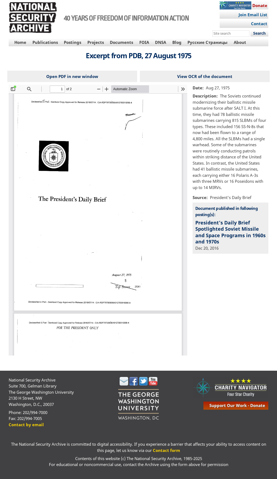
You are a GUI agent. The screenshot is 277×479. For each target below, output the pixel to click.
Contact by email (26, 424)
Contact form (166, 450)
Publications (45, 42)
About (240, 42)
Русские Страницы (207, 42)
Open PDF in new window (72, 76)
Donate (259, 5)
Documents (121, 42)
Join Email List (253, 14)
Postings (72, 42)
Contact (259, 23)
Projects (95, 42)
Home (20, 42)
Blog (177, 42)
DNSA (160, 42)
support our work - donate (237, 405)
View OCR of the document (204, 76)
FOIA (144, 42)
